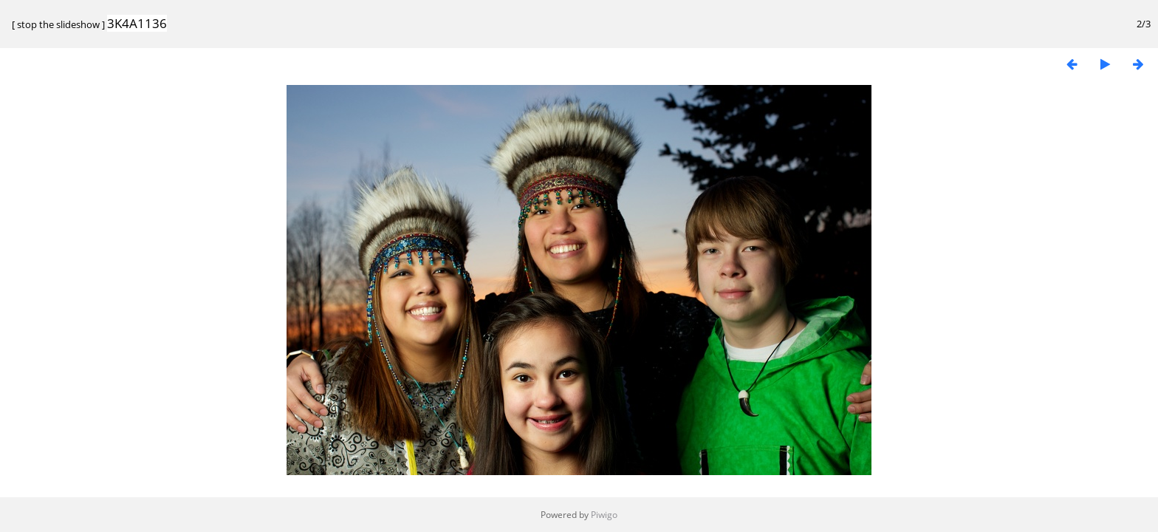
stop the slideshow (58, 24)
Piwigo (604, 514)
